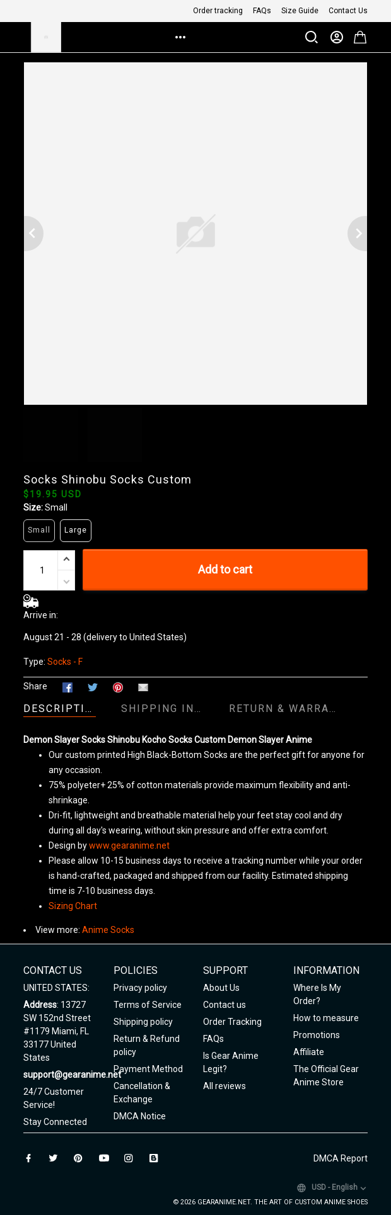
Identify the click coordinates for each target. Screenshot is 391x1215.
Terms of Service (148, 1005)
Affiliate (308, 1052)
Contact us (224, 1005)
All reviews (224, 1086)
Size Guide (299, 10)
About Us (221, 988)
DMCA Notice (140, 1116)
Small (56, 507)
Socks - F (65, 662)
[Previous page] (33, 233)
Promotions (316, 1035)
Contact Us (348, 10)
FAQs (262, 10)
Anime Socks (108, 930)
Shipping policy (143, 1022)
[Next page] (357, 233)
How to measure (326, 1018)
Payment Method (148, 1069)
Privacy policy (140, 988)
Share (35, 686)
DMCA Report (340, 1158)
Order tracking (218, 10)
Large (75, 530)
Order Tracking (232, 1022)
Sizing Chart (73, 906)
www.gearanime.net (129, 845)
